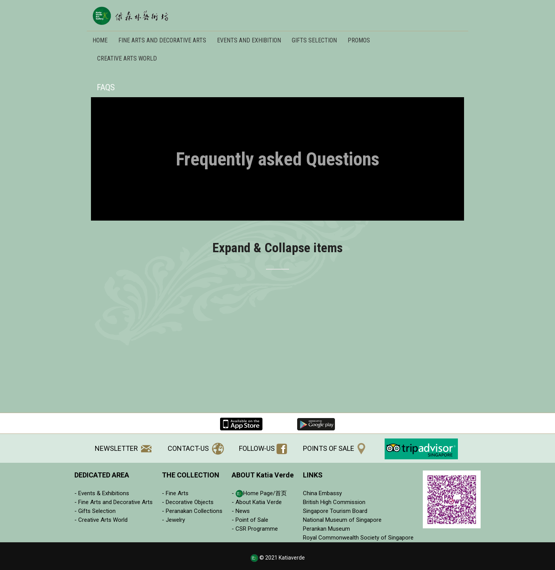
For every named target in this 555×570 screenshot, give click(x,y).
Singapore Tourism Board (335, 511)
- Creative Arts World (101, 519)
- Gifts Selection (95, 511)
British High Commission (334, 502)
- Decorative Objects (188, 502)
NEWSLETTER (123, 448)
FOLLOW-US (263, 448)
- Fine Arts (175, 493)
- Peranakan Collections (192, 511)
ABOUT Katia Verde (263, 475)
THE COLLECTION (190, 475)
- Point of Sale (250, 519)
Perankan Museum (326, 528)
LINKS (313, 475)
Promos (359, 40)
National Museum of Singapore (342, 519)
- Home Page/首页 (259, 493)
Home (100, 40)
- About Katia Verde (257, 502)
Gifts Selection (314, 40)
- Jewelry (173, 519)
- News (241, 511)
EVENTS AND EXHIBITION (249, 40)
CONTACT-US (196, 448)
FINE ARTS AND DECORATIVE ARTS (162, 40)
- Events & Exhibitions (101, 493)
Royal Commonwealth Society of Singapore (358, 537)
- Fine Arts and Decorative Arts (113, 502)
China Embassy (322, 493)
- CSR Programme (255, 528)
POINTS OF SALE (334, 448)
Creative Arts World (127, 58)
